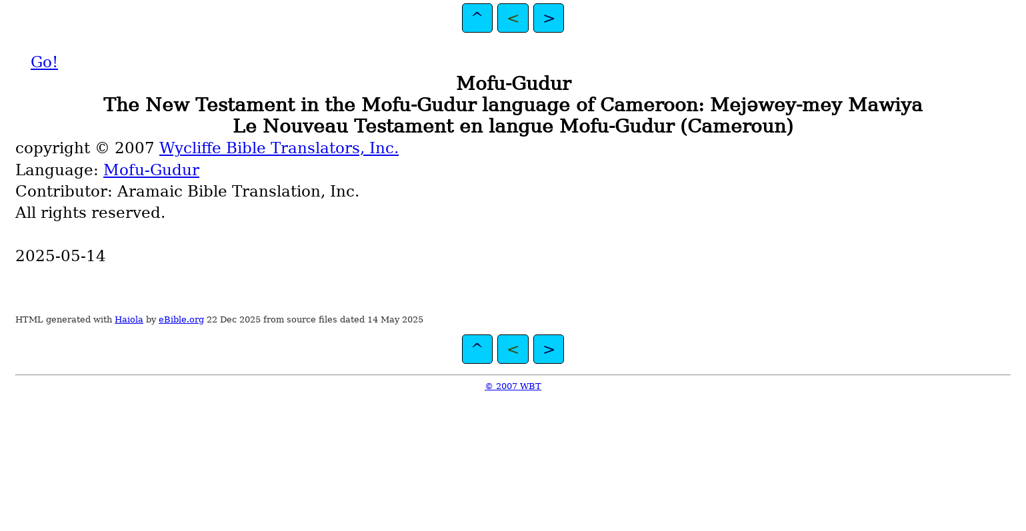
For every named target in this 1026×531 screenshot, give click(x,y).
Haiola (129, 319)
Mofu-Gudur (151, 170)
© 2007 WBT (513, 386)
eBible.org (181, 319)
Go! (44, 62)
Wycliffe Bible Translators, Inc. (279, 148)
